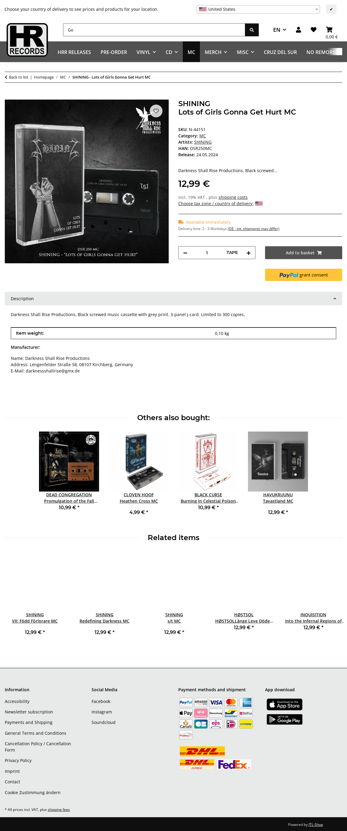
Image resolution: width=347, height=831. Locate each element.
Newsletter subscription (29, 712)
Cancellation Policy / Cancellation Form (38, 747)
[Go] (154, 29)
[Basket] (331, 29)
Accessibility (17, 701)
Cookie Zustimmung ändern (33, 792)
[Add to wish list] (156, 111)
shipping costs (233, 197)
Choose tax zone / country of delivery (220, 203)
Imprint (12, 771)
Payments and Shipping (29, 722)
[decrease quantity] (185, 253)
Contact (12, 782)
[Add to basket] (9, 96)
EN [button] (276, 29)
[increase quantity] (248, 253)
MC (202, 136)
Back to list (18, 77)
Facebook (101, 701)
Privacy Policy (18, 760)
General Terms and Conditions (35, 733)
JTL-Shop (316, 824)
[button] (298, 29)
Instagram (102, 712)
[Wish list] (313, 29)
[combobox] (258, 9)
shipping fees (59, 809)
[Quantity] (207, 253)
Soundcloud (104, 722)
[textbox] (258, 9)
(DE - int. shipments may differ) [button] (253, 228)
